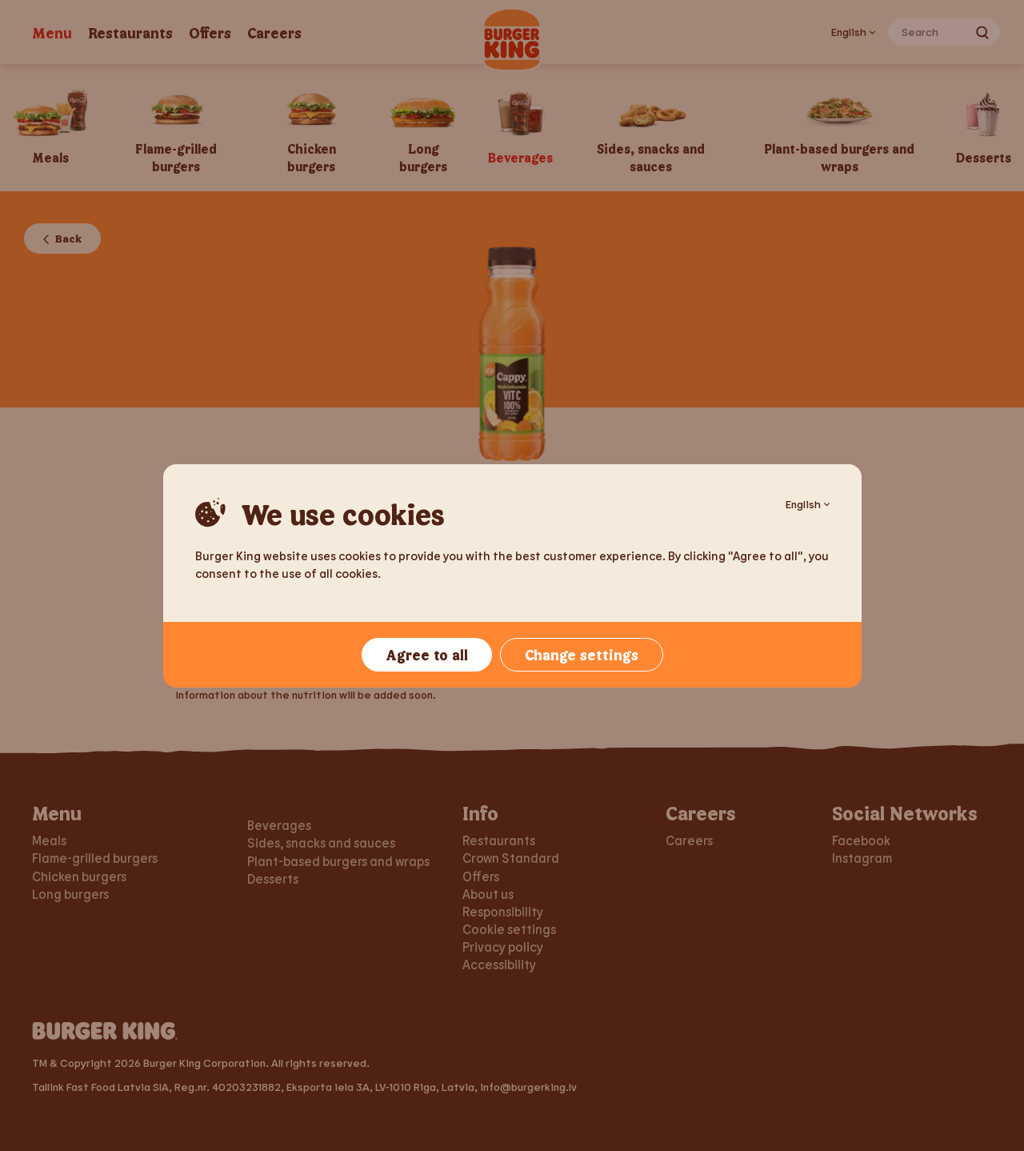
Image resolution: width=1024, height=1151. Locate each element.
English (808, 504)
